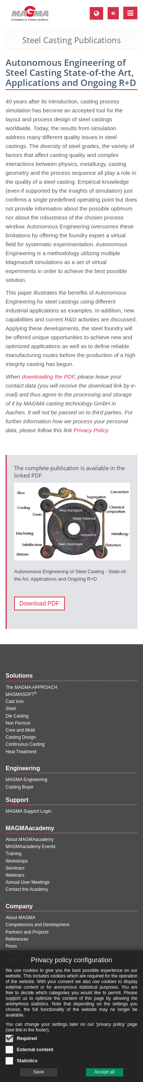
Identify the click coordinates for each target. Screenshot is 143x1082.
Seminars (15, 868)
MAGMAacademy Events (30, 846)
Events (12, 953)
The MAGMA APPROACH (31, 687)
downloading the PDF (48, 376)
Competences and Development (37, 924)
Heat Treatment (21, 751)
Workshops (17, 861)
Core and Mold (20, 730)
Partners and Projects (27, 932)
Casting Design (21, 737)
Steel (11, 708)
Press (11, 946)
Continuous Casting (25, 744)
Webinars (15, 875)
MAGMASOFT (21, 694)
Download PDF (39, 603)
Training (14, 853)
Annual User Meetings (28, 882)
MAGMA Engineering (26, 779)
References (17, 939)
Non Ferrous (18, 723)
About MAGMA (20, 917)
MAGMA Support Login (28, 811)
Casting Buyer (20, 787)
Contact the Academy (27, 889)
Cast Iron (15, 701)
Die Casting (17, 716)
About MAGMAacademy (30, 839)
